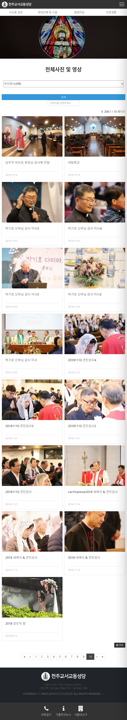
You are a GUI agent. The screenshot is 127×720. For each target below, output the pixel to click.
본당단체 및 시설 (47, 12)
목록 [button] (119, 645)
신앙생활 (111, 12)
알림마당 (79, 12)
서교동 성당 (16, 12)
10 (90, 656)
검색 (63, 97)
